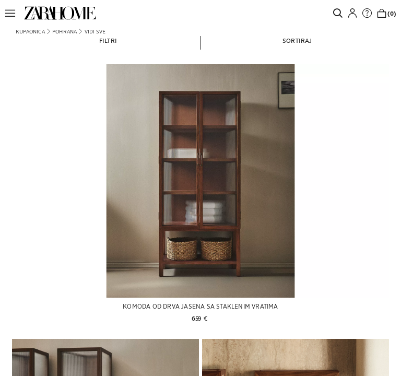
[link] (60, 13)
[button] (13, 13)
